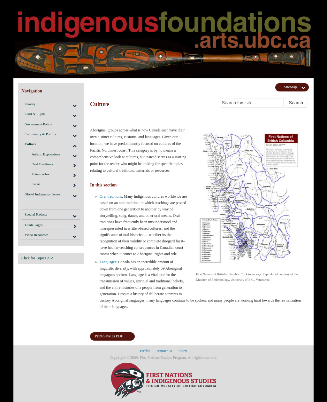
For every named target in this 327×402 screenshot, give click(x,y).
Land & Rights (35, 114)
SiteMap (290, 87)
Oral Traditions (54, 165)
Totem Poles (54, 175)
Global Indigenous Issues (42, 194)
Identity (30, 104)
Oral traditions (111, 196)
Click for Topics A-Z (37, 258)
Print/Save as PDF (109, 336)
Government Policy (38, 124)
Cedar (54, 185)
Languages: (108, 262)
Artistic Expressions (46, 154)
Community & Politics (41, 134)
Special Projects (36, 214)
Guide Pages (51, 226)
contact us (164, 351)
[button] (74, 104)
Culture (30, 144)
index (183, 351)
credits (145, 351)
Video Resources (36, 235)
